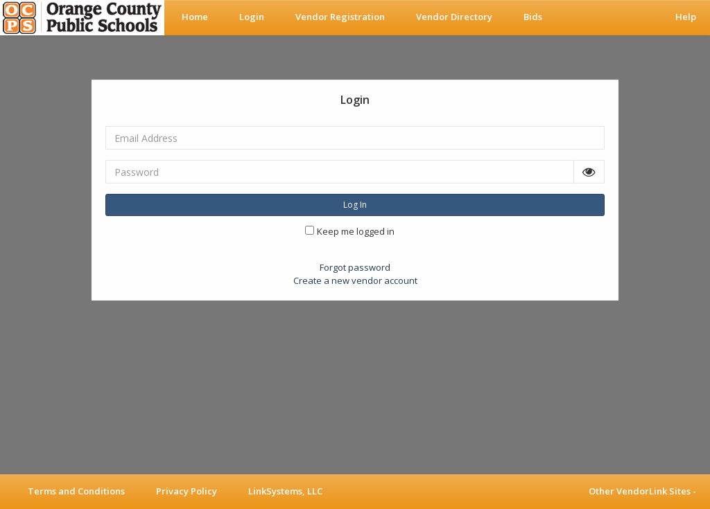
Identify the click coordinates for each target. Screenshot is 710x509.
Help (685, 16)
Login (251, 16)
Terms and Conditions (76, 491)
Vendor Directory (454, 16)
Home (195, 16)
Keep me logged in (356, 231)
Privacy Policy (186, 491)
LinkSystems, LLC (285, 491)
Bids (532, 16)
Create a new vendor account (355, 280)
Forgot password (355, 267)
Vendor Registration (340, 16)
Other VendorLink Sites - (642, 491)
